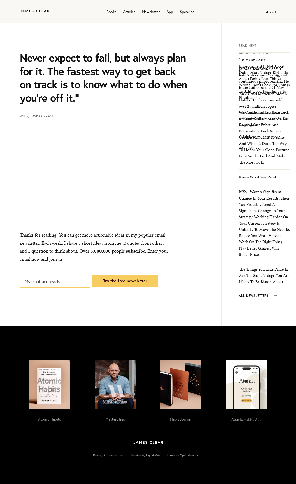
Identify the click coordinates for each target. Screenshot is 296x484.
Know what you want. (258, 177)
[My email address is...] (55, 281)
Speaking (187, 11)
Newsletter (151, 11)
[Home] (34, 11)
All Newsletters (258, 296)
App (169, 11)
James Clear (42, 115)
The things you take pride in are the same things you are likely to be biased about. (264, 275)
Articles (129, 11)
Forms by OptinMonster (182, 455)
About (271, 11)
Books (111, 11)
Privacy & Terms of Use (108, 455)
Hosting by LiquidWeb (145, 455)
